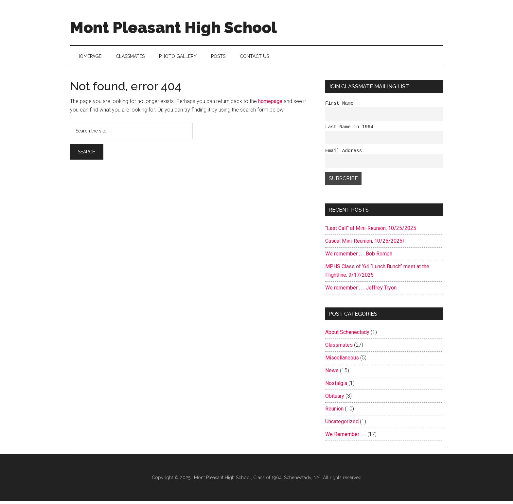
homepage (270, 101)
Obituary (334, 399)
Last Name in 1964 (349, 128)
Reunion (334, 411)
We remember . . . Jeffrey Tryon (361, 290)
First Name (339, 104)
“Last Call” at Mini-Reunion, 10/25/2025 (370, 231)
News (332, 373)
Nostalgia (336, 386)
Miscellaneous (342, 360)
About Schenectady (347, 335)
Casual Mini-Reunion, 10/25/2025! (364, 244)
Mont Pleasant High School (173, 27)
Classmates (339, 348)
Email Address (343, 153)
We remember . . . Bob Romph (358, 256)
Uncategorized (342, 424)
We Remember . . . (345, 437)
